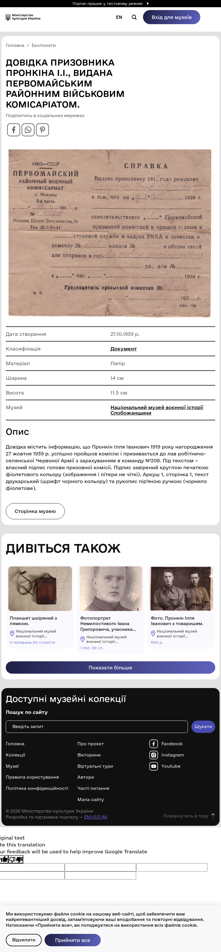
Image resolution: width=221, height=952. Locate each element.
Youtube (170, 766)
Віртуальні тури (95, 766)
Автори (85, 777)
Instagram (172, 755)
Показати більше (110, 667)
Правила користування (32, 777)
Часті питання (93, 788)
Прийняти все (72, 940)
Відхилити (23, 939)
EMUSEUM (95, 817)
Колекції (15, 755)
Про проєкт (90, 744)
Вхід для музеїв (172, 17)
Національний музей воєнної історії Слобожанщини (156, 410)
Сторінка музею (35, 511)
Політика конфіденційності (37, 788)
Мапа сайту (90, 799)
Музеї (12, 766)
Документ (123, 348)
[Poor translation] (15, 859)
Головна (15, 744)
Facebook (172, 744)
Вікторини (89, 755)
